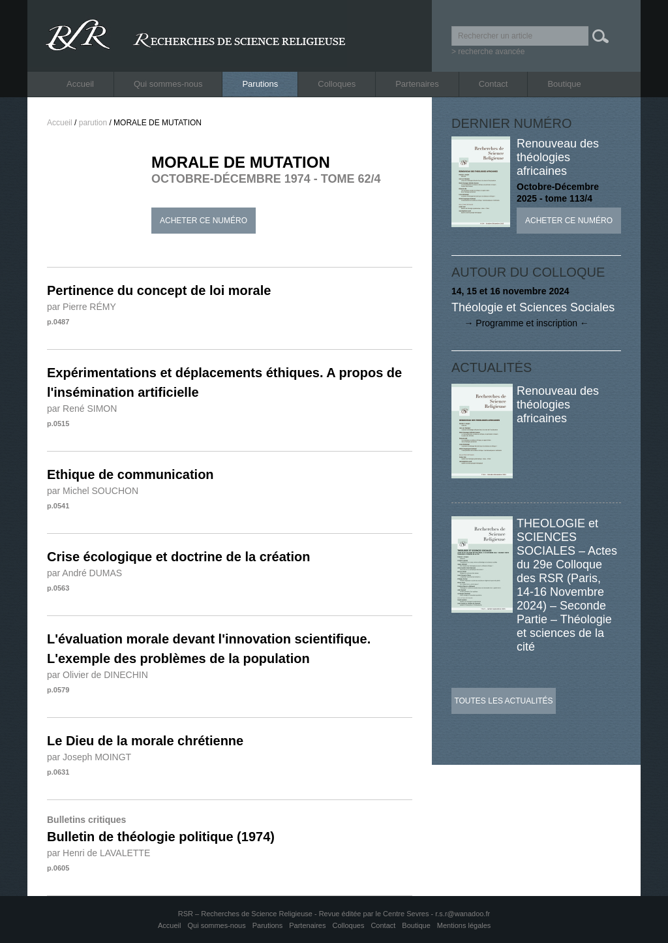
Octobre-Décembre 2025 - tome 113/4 (558, 192)
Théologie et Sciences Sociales (533, 307)
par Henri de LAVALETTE (98, 853)
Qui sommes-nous (168, 84)
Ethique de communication (130, 474)
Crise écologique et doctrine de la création (178, 556)
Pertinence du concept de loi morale (159, 290)
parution (93, 122)
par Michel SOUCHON (92, 491)
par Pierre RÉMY (81, 306)
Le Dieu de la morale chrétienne (145, 741)
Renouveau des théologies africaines (558, 157)
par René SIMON (82, 408)
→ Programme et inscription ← (520, 323)
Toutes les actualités (503, 700)
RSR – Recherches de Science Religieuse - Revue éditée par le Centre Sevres (304, 914)
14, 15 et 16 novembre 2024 (510, 291)
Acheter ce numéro (203, 220)
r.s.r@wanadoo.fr (462, 914)
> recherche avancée (487, 51)
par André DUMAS (84, 573)
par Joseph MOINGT (89, 757)
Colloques (337, 84)
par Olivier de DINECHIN (97, 675)
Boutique (564, 84)
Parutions (260, 84)
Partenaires (416, 84)
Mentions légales (464, 925)
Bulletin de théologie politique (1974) (161, 836)
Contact (493, 84)
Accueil (80, 84)
